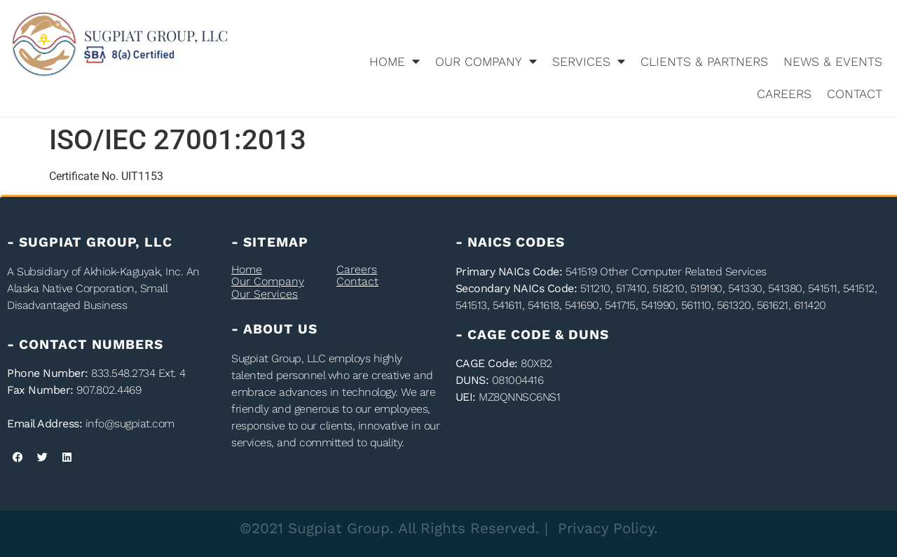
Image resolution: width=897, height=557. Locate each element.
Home (394, 61)
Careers (784, 94)
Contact (854, 94)
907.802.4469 (108, 390)
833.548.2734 (123, 373)
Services (588, 61)
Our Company (486, 61)
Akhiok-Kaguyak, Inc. (133, 271)
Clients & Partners (704, 62)
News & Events (832, 62)
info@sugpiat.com (129, 423)
